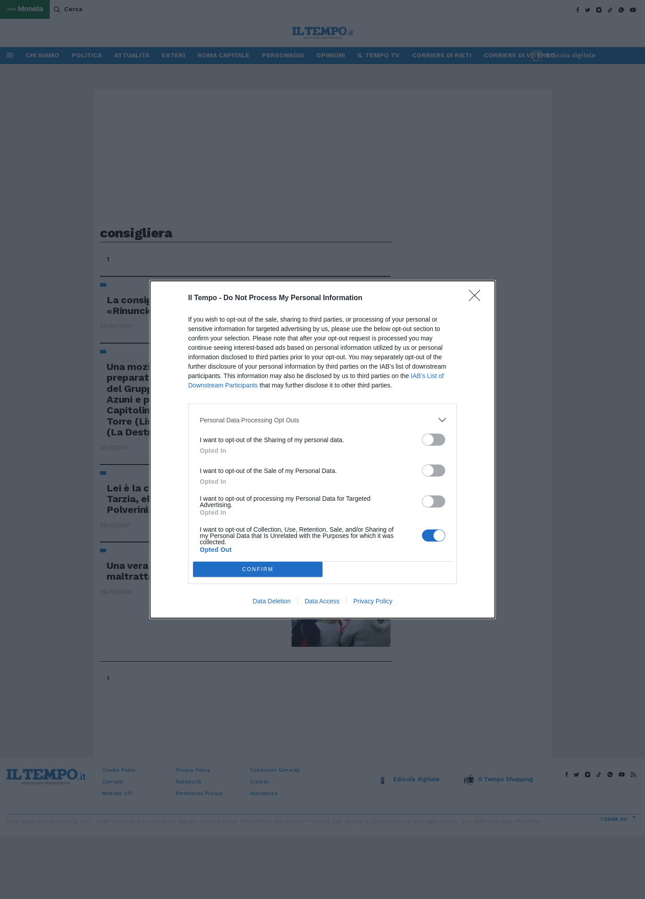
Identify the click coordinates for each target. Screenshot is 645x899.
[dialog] (322, 449)
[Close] (477, 298)
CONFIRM (258, 569)
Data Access (322, 601)
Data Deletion (272, 601)
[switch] (433, 440)
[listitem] (322, 420)
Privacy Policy (372, 601)
